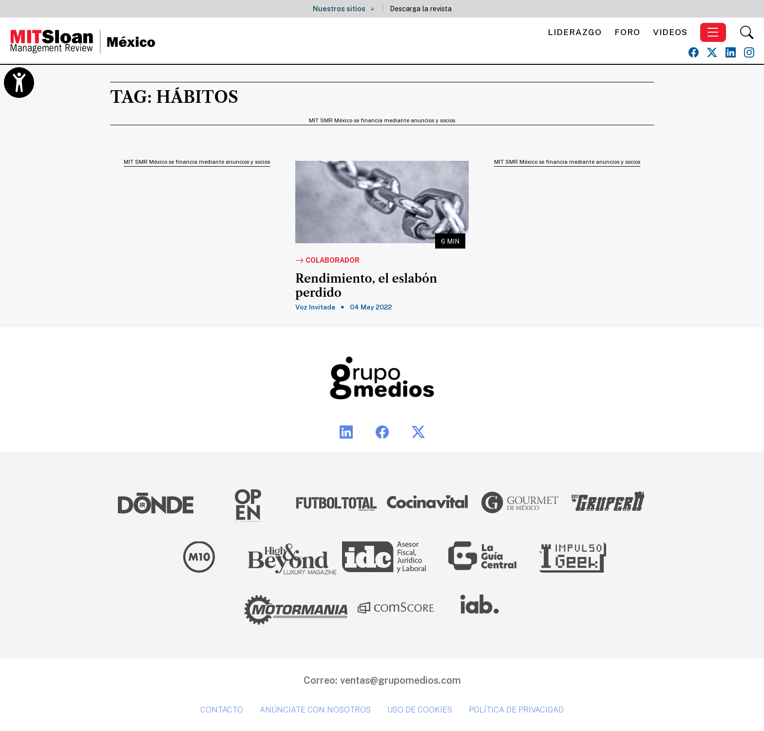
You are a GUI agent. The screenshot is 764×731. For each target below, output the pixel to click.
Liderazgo (575, 32)
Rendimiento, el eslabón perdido (366, 286)
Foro (627, 32)
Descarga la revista (421, 8)
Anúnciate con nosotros (315, 709)
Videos (670, 32)
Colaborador (327, 261)
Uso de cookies (419, 709)
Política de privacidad (516, 709)
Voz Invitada (315, 307)
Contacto (221, 709)
